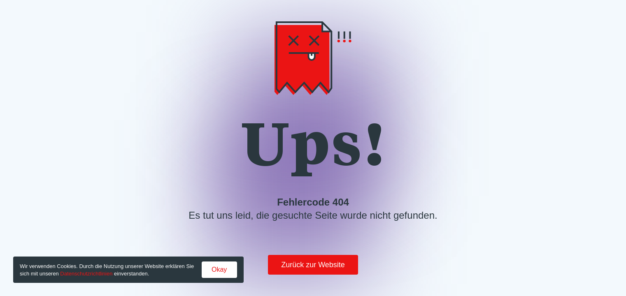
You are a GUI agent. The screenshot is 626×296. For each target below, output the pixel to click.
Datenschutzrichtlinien (86, 274)
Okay (219, 269)
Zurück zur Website (313, 265)
